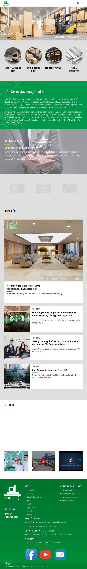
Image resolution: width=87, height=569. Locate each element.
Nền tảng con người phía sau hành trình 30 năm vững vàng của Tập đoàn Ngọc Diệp (54, 314)
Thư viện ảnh (30, 511)
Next (79, 24)
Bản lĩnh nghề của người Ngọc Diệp (50, 370)
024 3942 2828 (11, 517)
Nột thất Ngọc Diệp (68, 490)
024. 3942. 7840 (50, 526)
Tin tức (28, 504)
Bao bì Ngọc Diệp (67, 494)
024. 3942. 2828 (34, 526)
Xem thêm (77, 393)
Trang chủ (29, 490)
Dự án (28, 501)
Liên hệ (28, 515)
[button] (79, 461)
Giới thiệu (29, 494)
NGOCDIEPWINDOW (55, 68)
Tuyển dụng (30, 508)
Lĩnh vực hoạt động (33, 497)
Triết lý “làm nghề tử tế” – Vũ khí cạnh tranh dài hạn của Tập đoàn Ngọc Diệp (55, 343)
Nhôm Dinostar (67, 501)
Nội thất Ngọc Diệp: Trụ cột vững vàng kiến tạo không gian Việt (23, 287)
